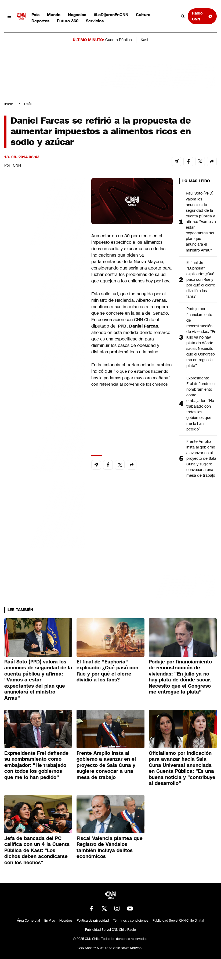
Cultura (143, 14)
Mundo (53, 14)
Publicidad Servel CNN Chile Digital (178, 920)
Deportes (40, 21)
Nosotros (66, 920)
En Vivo (49, 920)
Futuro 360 (67, 21)
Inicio (8, 104)
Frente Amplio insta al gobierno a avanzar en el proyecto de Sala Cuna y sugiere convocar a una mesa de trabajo (201, 458)
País (35, 14)
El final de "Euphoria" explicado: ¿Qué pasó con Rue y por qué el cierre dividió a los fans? (200, 279)
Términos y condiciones (130, 920)
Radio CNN (202, 15)
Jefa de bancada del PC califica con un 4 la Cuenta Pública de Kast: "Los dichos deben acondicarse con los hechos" (37, 850)
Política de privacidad (93, 920)
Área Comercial (28, 920)
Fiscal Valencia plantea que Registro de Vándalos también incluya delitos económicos (110, 847)
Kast (144, 39)
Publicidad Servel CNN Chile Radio (110, 930)
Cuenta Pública (118, 39)
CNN (17, 165)
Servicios (95, 21)
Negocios (77, 14)
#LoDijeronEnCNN (111, 14)
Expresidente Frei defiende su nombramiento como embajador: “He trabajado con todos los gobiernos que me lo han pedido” (200, 403)
